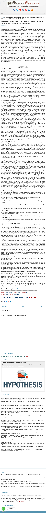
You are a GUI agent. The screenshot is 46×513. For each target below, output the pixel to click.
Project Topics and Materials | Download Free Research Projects (27, 511)
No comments (3, 25)
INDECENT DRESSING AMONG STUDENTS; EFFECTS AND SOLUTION (18, 397)
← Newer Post (4, 306)
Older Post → (42, 306)
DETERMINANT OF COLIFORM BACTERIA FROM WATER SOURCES (16, 481)
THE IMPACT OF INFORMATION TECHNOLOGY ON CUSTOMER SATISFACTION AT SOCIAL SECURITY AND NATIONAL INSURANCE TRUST (23, 22)
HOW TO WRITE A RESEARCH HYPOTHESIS (14, 363)
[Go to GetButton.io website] (3, 511)
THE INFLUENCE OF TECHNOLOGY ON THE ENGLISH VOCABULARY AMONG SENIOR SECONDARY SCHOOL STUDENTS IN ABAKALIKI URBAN (22, 436)
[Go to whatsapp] (3, 509)
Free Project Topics (5, 414)
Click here (19, 289)
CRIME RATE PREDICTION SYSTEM (9, 419)
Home (2, 17)
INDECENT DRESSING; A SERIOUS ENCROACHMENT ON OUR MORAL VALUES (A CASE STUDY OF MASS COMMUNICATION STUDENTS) (22, 409)
